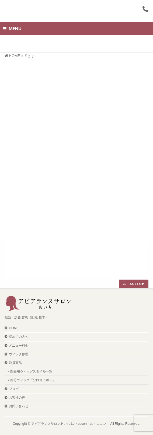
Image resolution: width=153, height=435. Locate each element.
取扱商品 (15, 363)
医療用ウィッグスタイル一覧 (31, 371)
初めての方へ (18, 337)
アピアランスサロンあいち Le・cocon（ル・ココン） (70, 424)
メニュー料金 (18, 345)
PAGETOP (135, 284)
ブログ (14, 389)
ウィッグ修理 (18, 354)
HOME (14, 328)
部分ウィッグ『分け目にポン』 (32, 380)
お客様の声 (17, 397)
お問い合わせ (18, 406)
